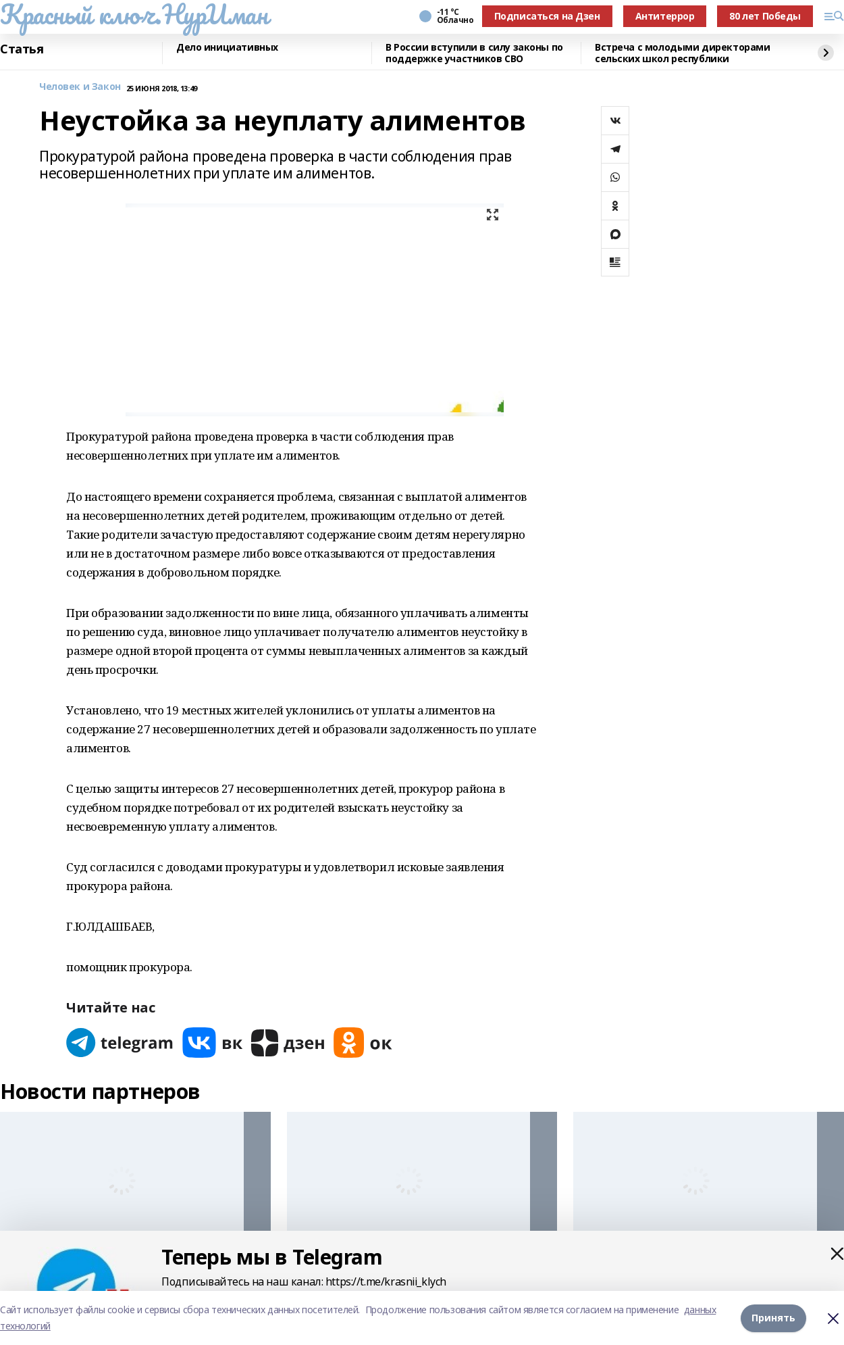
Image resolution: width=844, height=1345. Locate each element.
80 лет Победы (765, 15)
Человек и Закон (80, 87)
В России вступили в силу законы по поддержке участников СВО (474, 53)
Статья (21, 49)
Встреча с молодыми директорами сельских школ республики (682, 53)
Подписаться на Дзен (547, 15)
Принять (773, 1317)
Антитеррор (665, 15)
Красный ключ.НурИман (134, 14)
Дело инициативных (227, 47)
